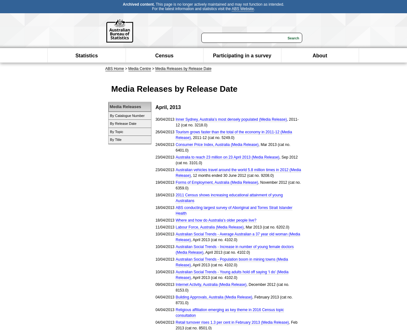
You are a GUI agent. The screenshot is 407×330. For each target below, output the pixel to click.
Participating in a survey (242, 55)
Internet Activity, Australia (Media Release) (211, 284)
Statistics (86, 55)
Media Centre (139, 69)
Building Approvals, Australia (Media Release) (214, 297)
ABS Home (114, 69)
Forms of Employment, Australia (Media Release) (217, 182)
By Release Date (123, 123)
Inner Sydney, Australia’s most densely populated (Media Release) (231, 119)
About (320, 55)
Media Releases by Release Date (183, 69)
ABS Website (243, 9)
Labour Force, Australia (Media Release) (210, 227)
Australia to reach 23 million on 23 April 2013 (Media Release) (228, 157)
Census (164, 55)
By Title (116, 140)
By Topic (116, 132)
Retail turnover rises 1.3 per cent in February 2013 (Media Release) (232, 322)
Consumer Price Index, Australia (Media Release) (217, 144)
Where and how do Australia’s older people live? (216, 220)
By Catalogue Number (127, 116)
